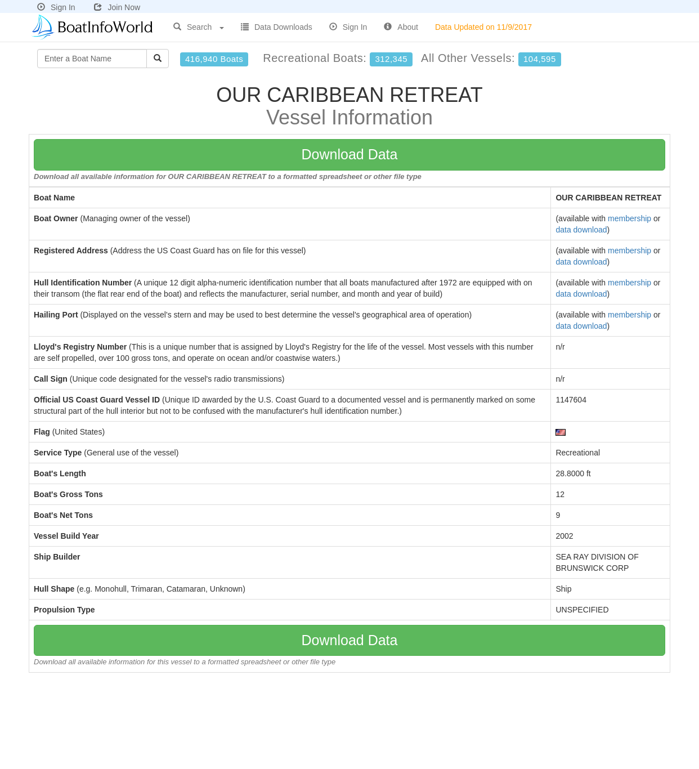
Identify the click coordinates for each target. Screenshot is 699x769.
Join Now (117, 7)
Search (198, 27)
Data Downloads (276, 27)
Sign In (56, 7)
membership (629, 218)
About (401, 27)
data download (581, 229)
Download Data (350, 154)
